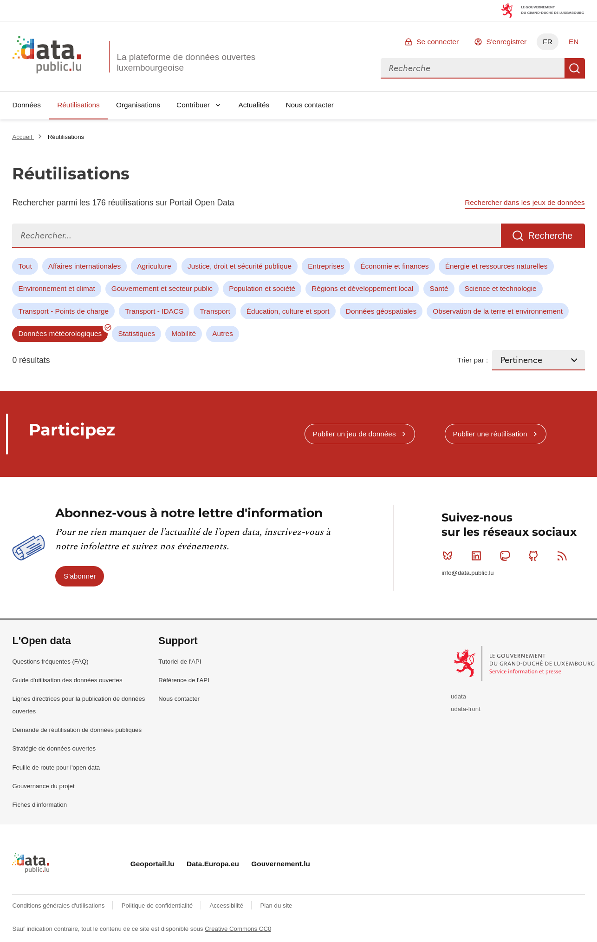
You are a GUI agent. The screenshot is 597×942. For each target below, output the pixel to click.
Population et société (262, 288)
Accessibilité (227, 905)
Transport (215, 311)
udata (458, 696)
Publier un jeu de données (354, 434)
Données (26, 105)
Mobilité (183, 333)
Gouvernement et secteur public (162, 288)
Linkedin (478, 556)
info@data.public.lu (467, 572)
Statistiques (136, 333)
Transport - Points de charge (64, 311)
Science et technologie (501, 288)
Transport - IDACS (154, 311)
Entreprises (326, 266)
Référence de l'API (183, 680)
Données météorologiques (60, 333)
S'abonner (80, 576)
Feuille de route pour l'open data (56, 767)
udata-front (465, 708)
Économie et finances (394, 266)
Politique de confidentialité (158, 905)
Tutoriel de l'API (179, 661)
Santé (438, 288)
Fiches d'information (39, 804)
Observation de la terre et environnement (498, 311)
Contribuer (193, 105)
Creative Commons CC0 (238, 928)
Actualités (254, 105)
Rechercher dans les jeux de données (524, 202)
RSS (564, 556)
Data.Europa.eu (213, 864)
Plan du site (276, 905)
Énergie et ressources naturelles (496, 266)
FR (547, 42)
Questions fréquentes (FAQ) (50, 661)
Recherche (575, 68)
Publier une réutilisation (490, 434)
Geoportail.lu (152, 864)
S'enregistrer (506, 42)
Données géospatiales (381, 311)
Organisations (138, 105)
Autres (222, 333)
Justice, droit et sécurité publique (240, 266)
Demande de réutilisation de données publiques (77, 729)
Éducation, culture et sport (288, 311)
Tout (25, 266)
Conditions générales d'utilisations (59, 905)
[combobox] (473, 68)
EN (573, 42)
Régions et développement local (362, 288)
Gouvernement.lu (280, 864)
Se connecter (437, 42)
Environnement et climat (57, 288)
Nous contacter (310, 105)
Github (535, 556)
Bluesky (449, 556)
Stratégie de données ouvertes (54, 748)
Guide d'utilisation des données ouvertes (67, 680)
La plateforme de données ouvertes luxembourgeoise (186, 62)
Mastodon (507, 556)
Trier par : (472, 360)
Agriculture (154, 266)
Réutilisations (78, 105)
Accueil (22, 136)
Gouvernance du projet (43, 786)
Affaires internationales (84, 266)
